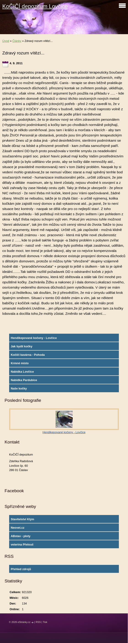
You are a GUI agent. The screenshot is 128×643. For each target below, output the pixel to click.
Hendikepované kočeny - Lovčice (34, 338)
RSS (38, 622)
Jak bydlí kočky (21, 346)
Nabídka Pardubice (24, 380)
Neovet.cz (17, 527)
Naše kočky (19, 388)
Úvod (5, 41)
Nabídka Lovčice (22, 371)
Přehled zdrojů (21, 569)
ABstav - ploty (20, 536)
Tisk (45, 622)
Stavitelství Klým (22, 519)
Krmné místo (20, 363)
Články (16, 41)
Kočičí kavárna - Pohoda (28, 354)
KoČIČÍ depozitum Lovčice (35, 6)
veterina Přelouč (22, 544)
